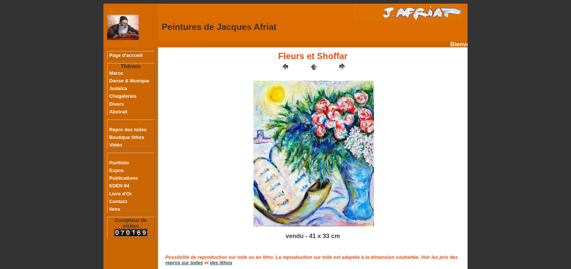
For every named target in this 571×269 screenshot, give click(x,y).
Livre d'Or (120, 193)
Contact (118, 201)
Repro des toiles (128, 129)
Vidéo (115, 145)
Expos (116, 170)
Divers (116, 104)
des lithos (221, 262)
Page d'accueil (125, 55)
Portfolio (119, 162)
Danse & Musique (129, 80)
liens (114, 209)
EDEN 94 (119, 185)
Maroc (116, 73)
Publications (123, 178)
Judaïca (118, 88)
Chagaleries (123, 96)
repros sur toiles (184, 262)
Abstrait (118, 111)
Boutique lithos (126, 137)
